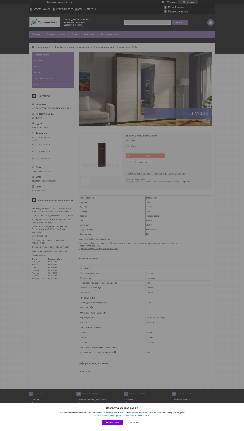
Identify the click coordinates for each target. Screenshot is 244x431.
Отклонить (135, 422)
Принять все (112, 422)
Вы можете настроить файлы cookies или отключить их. (121, 415)
